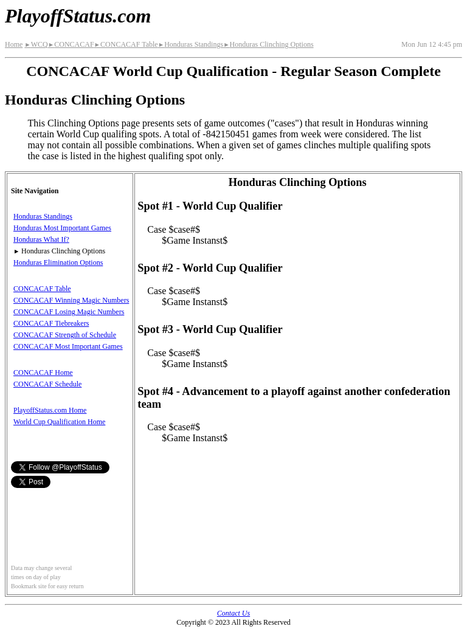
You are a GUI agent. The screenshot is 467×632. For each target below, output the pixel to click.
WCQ (35, 44)
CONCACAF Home (43, 372)
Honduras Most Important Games (62, 228)
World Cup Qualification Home (59, 421)
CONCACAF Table (126, 44)
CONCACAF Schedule (47, 384)
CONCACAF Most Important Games (68, 346)
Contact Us (233, 613)
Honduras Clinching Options (268, 44)
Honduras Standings (190, 44)
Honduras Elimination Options (58, 262)
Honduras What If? (41, 239)
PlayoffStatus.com (78, 16)
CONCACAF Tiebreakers (51, 323)
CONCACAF (71, 44)
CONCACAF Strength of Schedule (64, 335)
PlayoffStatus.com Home (49, 410)
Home (13, 44)
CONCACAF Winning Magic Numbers (71, 300)
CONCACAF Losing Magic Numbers (68, 311)
